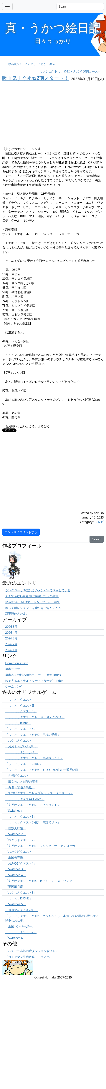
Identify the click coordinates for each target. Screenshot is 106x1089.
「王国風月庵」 (15, 887)
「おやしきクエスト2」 (21, 840)
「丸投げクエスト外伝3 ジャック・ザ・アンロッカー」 (43, 846)
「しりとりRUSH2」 (18, 898)
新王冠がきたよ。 (17, 614)
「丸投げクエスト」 (18, 775)
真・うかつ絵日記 (53, 27)
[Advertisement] (34, 476)
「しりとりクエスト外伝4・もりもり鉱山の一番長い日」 (43, 770)
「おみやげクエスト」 (20, 852)
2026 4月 (11, 633)
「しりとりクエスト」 (20, 699)
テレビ (99, 522)
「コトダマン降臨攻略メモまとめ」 (29, 957)
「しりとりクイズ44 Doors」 (24, 799)
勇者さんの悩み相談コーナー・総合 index (33, 675)
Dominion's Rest (16, 663)
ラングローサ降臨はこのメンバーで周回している (37, 590)
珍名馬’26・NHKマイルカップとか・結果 (32, 602)
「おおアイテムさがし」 (21, 910)
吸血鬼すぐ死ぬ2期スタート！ (35, 78)
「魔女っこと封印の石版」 (23, 781)
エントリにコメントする (21, 532)
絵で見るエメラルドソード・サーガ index (34, 681)
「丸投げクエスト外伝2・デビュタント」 (32, 805)
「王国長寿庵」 (15, 857)
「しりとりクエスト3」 (21, 711)
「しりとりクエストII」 (21, 705)
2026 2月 (11, 644)
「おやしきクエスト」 (20, 740)
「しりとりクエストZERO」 (23, 764)
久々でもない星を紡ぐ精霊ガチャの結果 (32, 596)
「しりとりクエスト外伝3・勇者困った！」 (34, 758)
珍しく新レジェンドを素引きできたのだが (33, 608)
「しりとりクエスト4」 (21, 729)
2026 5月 (11, 627)
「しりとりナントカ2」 (21, 932)
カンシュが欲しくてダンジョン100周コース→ (70, 71)
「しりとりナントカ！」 (21, 752)
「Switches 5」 (15, 904)
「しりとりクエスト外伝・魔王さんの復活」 (34, 717)
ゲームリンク (14, 686)
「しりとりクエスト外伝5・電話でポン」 (32, 822)
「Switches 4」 (15, 875)
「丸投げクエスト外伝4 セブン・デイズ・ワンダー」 (41, 881)
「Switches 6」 (15, 938)
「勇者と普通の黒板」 (20, 787)
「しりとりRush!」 (18, 723)
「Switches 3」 (15, 869)
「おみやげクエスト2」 (21, 863)
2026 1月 (11, 650)
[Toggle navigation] (7, 6)
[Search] (80, 6)
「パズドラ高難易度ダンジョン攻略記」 (32, 951)
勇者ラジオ (12, 669)
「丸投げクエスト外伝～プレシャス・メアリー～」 (39, 793)
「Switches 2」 (15, 834)
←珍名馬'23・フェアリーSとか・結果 (30, 64)
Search (96, 539)
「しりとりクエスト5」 (21, 816)
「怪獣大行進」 (15, 828)
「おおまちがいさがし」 (21, 746)
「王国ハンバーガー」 (20, 926)
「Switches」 (14, 811)
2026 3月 (11, 638)
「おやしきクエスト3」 (21, 893)
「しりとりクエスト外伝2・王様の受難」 (32, 735)
